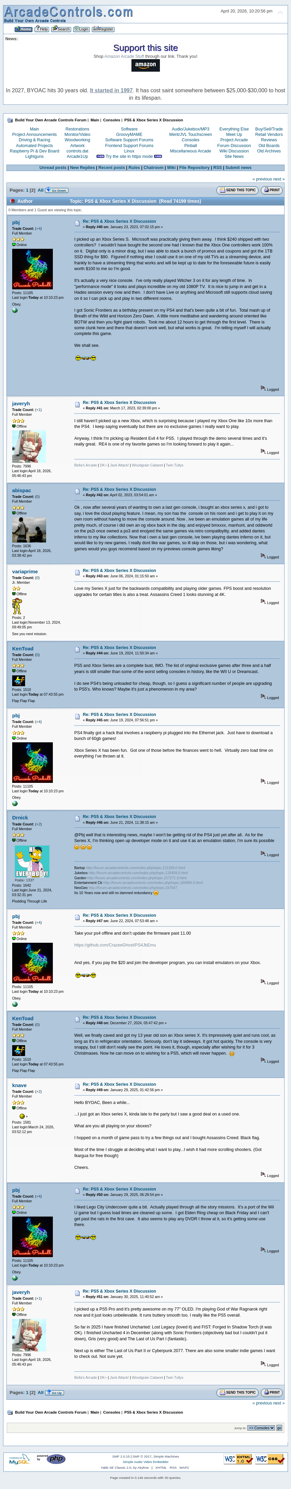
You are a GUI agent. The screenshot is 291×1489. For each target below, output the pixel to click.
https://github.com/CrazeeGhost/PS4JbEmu (115, 945)
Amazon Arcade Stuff (124, 56)
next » (279, 179)
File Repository (194, 167)
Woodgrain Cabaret (147, 465)
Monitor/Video (77, 134)
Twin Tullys (175, 465)
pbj (16, 222)
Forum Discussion (234, 145)
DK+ (103, 465)
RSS (217, 167)
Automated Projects (34, 145)
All (40, 190)
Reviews (269, 140)
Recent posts (112, 167)
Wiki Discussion (234, 151)
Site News (234, 156)
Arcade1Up (77, 156)
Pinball (190, 145)
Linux (129, 151)
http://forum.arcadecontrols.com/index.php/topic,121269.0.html (135, 868)
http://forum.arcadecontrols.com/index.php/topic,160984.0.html (153, 883)
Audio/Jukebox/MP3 (190, 129)
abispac (21, 490)
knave (19, 1085)
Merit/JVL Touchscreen (190, 134)
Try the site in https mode (129, 156)
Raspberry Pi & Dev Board (34, 151)
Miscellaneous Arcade (190, 151)
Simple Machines (166, 1456)
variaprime (25, 571)
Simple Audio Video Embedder (145, 1462)
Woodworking (77, 140)
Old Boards (268, 145)
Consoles (191, 140)
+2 (38, 824)
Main (34, 129)
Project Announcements (34, 134)
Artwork (77, 145)
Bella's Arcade (85, 465)
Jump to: (240, 1428)
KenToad (23, 648)
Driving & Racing (34, 140)
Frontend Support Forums (129, 145)
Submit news (239, 167)
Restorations (77, 129)
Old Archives (269, 151)
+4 (38, 228)
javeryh (21, 403)
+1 (38, 410)
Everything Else (234, 129)
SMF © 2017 (141, 1456)
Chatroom (154, 167)
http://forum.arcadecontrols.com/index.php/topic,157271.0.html (137, 878)
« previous (262, 179)
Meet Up (234, 134)
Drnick (20, 817)
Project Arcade (234, 140)
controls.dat (77, 151)
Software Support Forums (129, 140)
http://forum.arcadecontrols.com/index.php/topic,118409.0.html (138, 873)
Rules (134, 167)
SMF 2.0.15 (121, 1456)
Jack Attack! (119, 465)
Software (129, 129)
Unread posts (53, 167)
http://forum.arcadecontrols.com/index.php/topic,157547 (133, 888)
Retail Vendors (269, 134)
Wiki (171, 167)
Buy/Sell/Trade (269, 129)
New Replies (82, 167)
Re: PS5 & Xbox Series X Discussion (119, 221)
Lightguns (34, 156)
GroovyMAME (129, 134)
